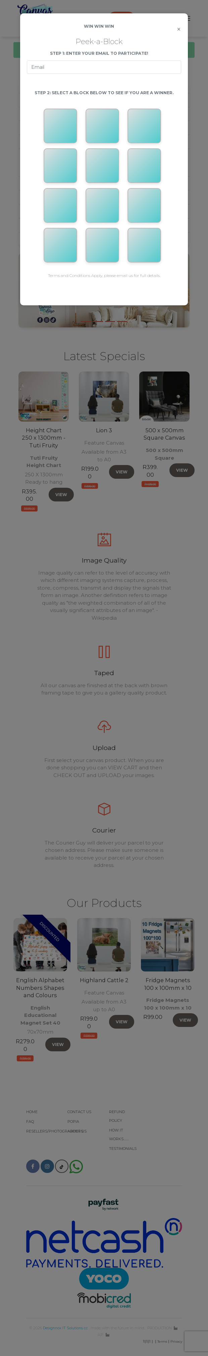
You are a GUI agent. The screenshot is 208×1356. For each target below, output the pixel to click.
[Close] (179, 29)
